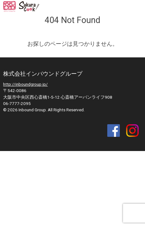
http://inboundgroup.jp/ (25, 84)
